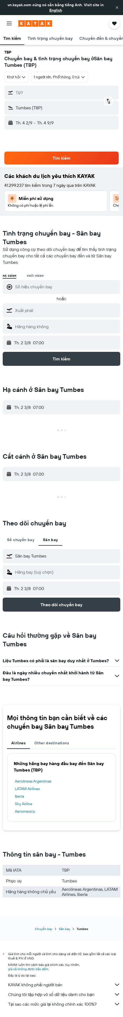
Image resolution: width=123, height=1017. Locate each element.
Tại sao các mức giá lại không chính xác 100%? (64, 1004)
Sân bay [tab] (50, 539)
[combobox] (16, 77)
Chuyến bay (43, 929)
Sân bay (64, 929)
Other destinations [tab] (51, 743)
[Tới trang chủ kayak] (35, 23)
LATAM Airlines (27, 788)
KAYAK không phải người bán (64, 984)
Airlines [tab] (18, 743)
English (55, 10)
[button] (117, 7)
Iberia (19, 796)
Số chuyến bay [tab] (20, 539)
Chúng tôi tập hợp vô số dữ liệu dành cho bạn (64, 994)
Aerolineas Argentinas (33, 781)
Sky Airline (23, 803)
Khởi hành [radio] (35, 276)
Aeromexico (25, 811)
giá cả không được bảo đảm (28, 969)
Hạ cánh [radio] (9, 276)
